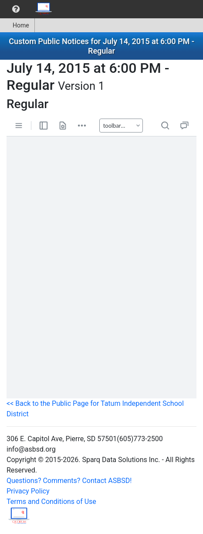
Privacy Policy (28, 491)
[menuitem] (16, 9)
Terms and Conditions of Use (51, 501)
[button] (16, 9)
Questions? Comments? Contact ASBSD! (69, 480)
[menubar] (29, 9)
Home (17, 25)
